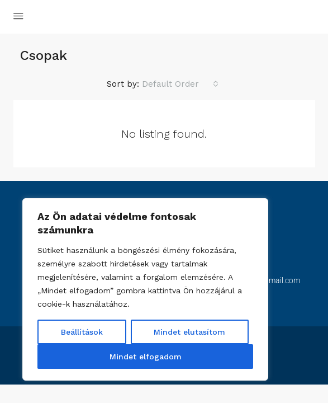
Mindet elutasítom (189, 331)
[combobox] (180, 84)
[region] (145, 289)
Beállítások (82, 331)
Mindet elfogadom (146, 356)
